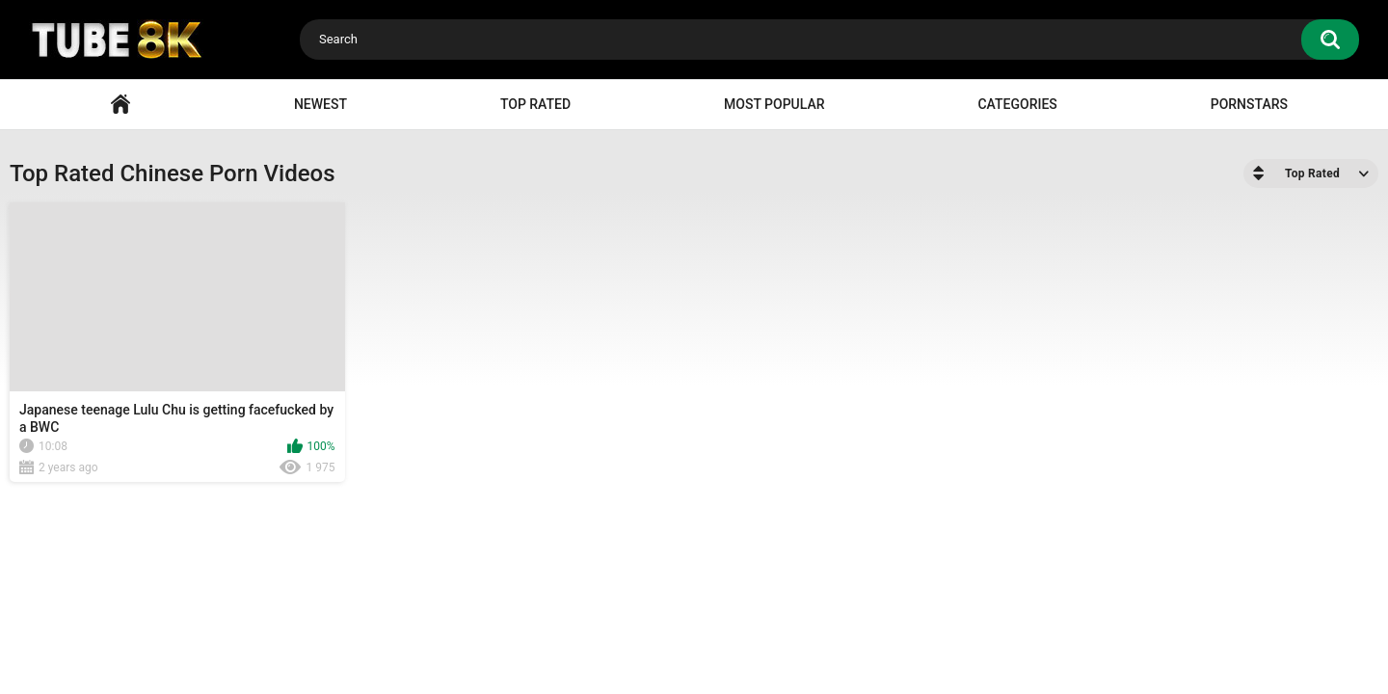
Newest (320, 104)
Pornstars (1249, 104)
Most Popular (774, 104)
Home (120, 104)
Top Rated (535, 104)
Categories (1016, 104)
